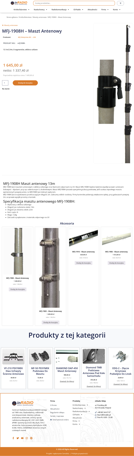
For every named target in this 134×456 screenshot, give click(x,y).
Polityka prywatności (79, 453)
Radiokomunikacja (60, 9)
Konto (117, 9)
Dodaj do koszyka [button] (17, 289)
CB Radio (78, 9)
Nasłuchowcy (40, 9)
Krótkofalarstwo (22, 9)
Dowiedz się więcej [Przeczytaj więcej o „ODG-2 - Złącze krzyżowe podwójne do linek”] (121, 384)
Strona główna (12, 17)
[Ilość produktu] (5, 82)
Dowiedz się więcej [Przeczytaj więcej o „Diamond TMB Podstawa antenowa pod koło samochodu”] (94, 386)
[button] (129, 27)
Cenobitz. (66, 453)
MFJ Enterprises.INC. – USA (27, 37)
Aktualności (92, 9)
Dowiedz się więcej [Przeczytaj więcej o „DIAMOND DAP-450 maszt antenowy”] (67, 381)
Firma (105, 9)
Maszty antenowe (40, 17)
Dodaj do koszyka (25, 83)
